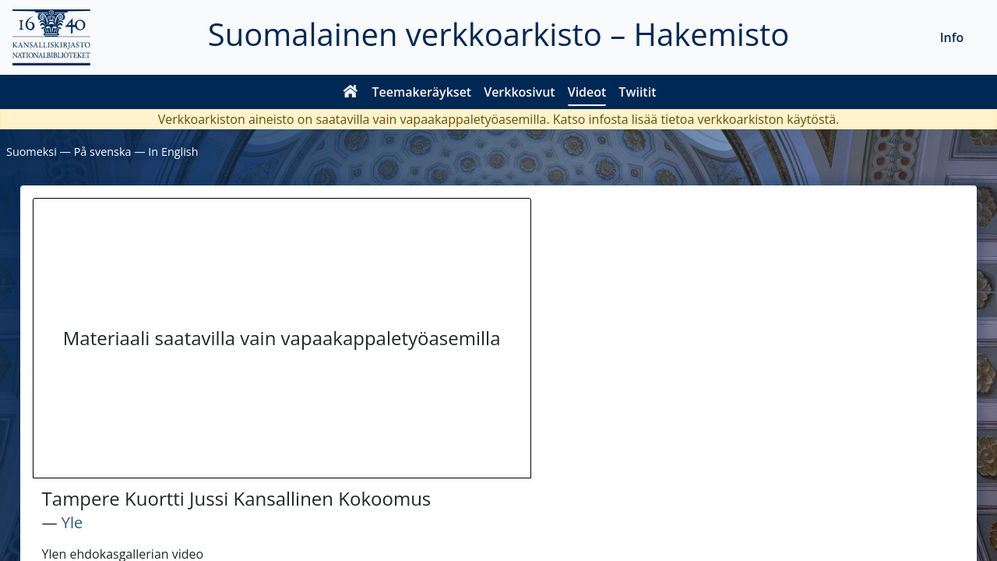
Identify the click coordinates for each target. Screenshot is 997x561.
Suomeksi (31, 151)
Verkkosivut (519, 92)
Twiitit (637, 92)
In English (173, 151)
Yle (72, 522)
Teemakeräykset (422, 92)
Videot (587, 92)
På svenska (103, 151)
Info (952, 37)
